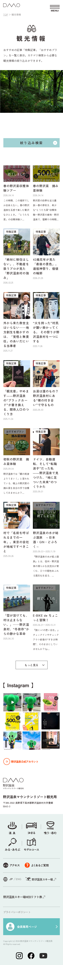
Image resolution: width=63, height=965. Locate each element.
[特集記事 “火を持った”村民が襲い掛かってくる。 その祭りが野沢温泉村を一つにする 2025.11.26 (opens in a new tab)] (46, 320)
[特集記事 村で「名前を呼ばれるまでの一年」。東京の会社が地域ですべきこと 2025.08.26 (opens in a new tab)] (16, 530)
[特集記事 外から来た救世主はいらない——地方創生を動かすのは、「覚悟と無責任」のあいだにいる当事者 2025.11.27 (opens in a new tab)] (16, 322)
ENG (18, 879)
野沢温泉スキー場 (42, 879)
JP (11, 879)
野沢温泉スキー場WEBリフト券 (22, 897)
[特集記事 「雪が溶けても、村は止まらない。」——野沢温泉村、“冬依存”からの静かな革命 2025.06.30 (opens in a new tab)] (16, 612)
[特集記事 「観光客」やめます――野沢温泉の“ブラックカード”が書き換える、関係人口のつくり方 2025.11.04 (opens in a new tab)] (16, 390)
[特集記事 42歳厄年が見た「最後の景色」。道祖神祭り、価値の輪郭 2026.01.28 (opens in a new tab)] (46, 254)
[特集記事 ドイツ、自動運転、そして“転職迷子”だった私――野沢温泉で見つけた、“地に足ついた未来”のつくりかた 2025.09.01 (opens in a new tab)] (46, 460)
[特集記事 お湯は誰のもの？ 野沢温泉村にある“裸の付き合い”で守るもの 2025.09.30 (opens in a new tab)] (46, 385)
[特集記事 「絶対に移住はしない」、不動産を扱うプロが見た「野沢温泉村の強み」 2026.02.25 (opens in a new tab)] (16, 256)
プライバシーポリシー (15, 912)
